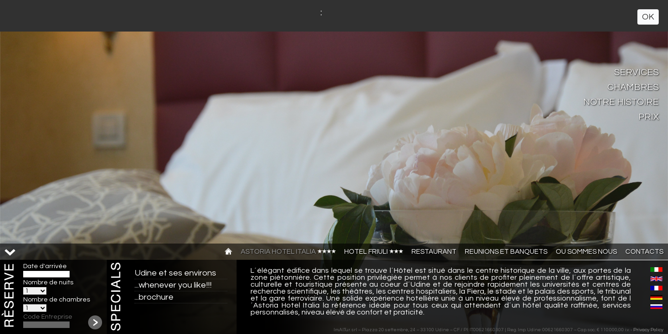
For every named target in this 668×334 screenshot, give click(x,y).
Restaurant (433, 251)
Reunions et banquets (506, 251)
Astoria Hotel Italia (288, 251)
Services (636, 72)
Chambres (633, 87)
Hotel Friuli (373, 251)
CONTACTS (644, 251)
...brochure (154, 297)
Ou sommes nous (586, 251)
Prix (648, 117)
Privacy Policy (648, 330)
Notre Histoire (621, 102)
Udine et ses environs (175, 273)
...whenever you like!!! (173, 285)
